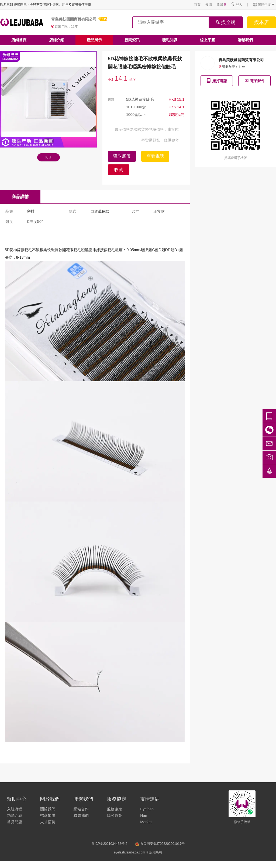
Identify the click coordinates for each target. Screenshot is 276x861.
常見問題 (14, 822)
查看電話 (155, 156)
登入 (236, 4)
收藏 (221, 4)
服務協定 (114, 809)
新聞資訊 (132, 40)
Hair (143, 815)
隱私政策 (114, 815)
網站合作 (81, 809)
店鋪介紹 (56, 40)
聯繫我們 (245, 40)
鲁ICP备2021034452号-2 (109, 844)
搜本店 (261, 22)
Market (146, 822)
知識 (208, 4)
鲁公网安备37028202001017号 (160, 844)
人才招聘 (47, 822)
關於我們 (47, 809)
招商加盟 (47, 815)
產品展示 (94, 40)
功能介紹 (14, 815)
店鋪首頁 (18, 40)
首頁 (197, 4)
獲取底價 (121, 156)
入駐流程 (14, 809)
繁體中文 (264, 4)
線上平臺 (207, 40)
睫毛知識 (169, 40)
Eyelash (147, 809)
